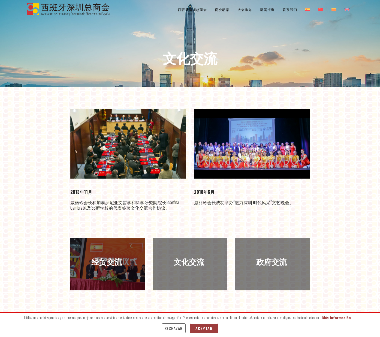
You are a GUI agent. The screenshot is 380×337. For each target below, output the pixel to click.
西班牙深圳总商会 (192, 9)
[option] (128, 144)
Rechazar (173, 328)
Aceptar (204, 328)
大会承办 (245, 9)
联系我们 (290, 9)
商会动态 (222, 9)
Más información (336, 317)
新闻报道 (267, 9)
